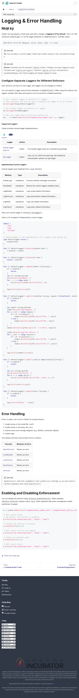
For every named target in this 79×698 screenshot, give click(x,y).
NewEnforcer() (8, 449)
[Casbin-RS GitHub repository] (9, 645)
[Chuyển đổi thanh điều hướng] (3, 3)
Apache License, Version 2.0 (61, 683)
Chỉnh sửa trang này (11, 556)
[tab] (4, 135)
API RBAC (5, 591)
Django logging (43, 73)
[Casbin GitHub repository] (9, 624)
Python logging (28, 73)
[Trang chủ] (4, 9)
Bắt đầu (5, 585)
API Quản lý (6, 588)
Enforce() (6, 471)
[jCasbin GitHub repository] (9, 627)
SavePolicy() (8, 465)
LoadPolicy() (8, 460)
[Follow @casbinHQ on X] (9, 647)
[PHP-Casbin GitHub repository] (9, 633)
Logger (31, 169)
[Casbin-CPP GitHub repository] (9, 642)
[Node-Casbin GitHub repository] (9, 630)
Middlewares (6, 595)
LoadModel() (8, 455)
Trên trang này (8, 14)
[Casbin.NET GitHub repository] (9, 639)
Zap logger (7, 157)
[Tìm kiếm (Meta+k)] (75, 3)
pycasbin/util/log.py (11, 73)
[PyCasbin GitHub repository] (9, 636)
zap (33, 155)
